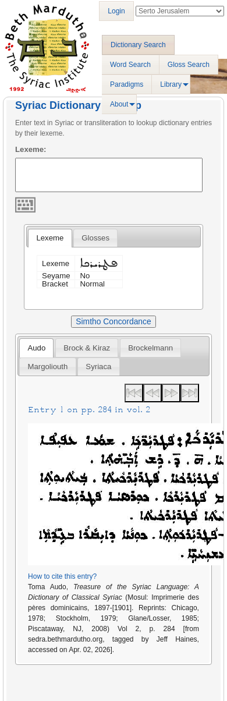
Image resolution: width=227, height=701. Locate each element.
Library (171, 84)
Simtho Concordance (113, 321)
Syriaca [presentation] (98, 366)
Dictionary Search (138, 45)
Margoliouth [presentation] (47, 366)
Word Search (130, 65)
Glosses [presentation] (95, 237)
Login (116, 11)
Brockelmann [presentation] (150, 348)
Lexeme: (31, 149)
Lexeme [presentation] (49, 237)
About (119, 104)
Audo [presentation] (36, 348)
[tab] (50, 238)
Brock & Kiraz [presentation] (86, 348)
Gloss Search (189, 65)
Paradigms (126, 84)
